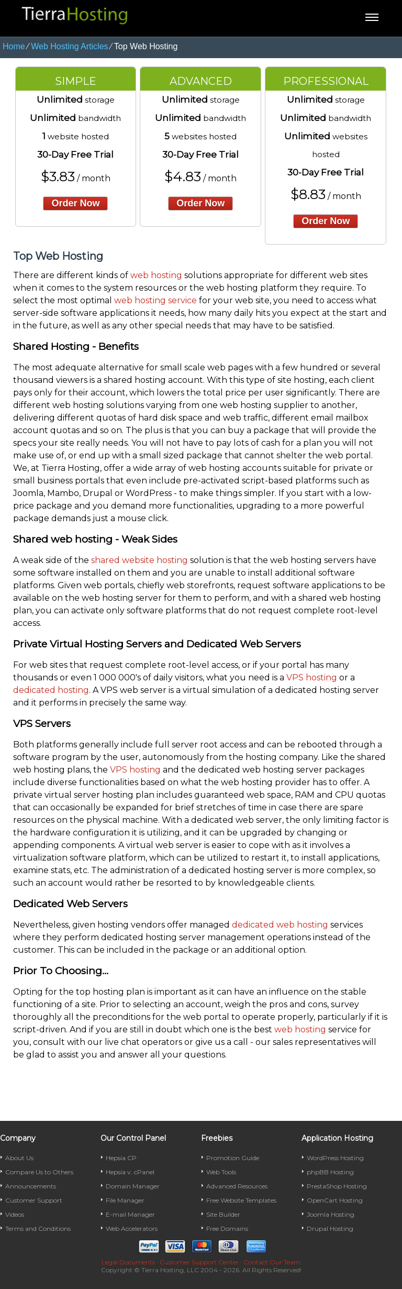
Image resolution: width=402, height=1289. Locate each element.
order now (75, 203)
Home (14, 46)
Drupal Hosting (330, 1228)
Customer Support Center (199, 1262)
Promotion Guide (232, 1158)
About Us (19, 1158)
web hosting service (155, 300)
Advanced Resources (236, 1186)
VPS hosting (311, 677)
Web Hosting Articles (69, 46)
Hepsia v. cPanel (130, 1172)
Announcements (30, 1186)
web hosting (156, 275)
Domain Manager (133, 1186)
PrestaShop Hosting (337, 1186)
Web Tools (221, 1172)
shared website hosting (139, 560)
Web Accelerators (132, 1228)
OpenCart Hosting (335, 1200)
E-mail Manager (130, 1214)
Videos (14, 1214)
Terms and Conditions (38, 1228)
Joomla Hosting (330, 1214)
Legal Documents (128, 1262)
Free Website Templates (241, 1200)
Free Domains (227, 1228)
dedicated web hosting (280, 925)
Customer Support (33, 1200)
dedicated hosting (51, 690)
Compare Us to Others (39, 1172)
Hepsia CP (121, 1158)
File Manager (125, 1200)
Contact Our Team (271, 1262)
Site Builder (223, 1214)
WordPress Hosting (335, 1158)
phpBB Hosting (330, 1172)
